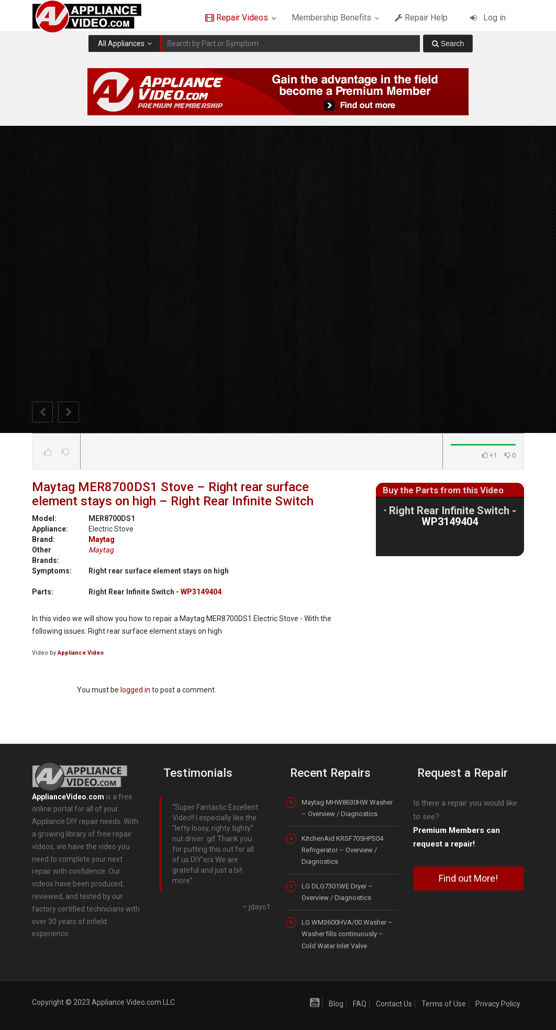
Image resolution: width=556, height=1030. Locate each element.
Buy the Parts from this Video (443, 490)
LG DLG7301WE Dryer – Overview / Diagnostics (337, 892)
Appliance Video (81, 652)
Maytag (101, 539)
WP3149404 (201, 592)
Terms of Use (443, 1004)
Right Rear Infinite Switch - (452, 515)
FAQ (359, 1004)
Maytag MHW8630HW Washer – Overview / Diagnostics (347, 808)
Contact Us (394, 1004)
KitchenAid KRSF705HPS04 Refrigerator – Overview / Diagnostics (342, 849)
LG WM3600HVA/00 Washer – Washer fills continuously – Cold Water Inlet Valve (347, 933)
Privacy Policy (497, 1004)
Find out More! (468, 878)
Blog (336, 1004)
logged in (135, 690)
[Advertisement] (454, 642)
